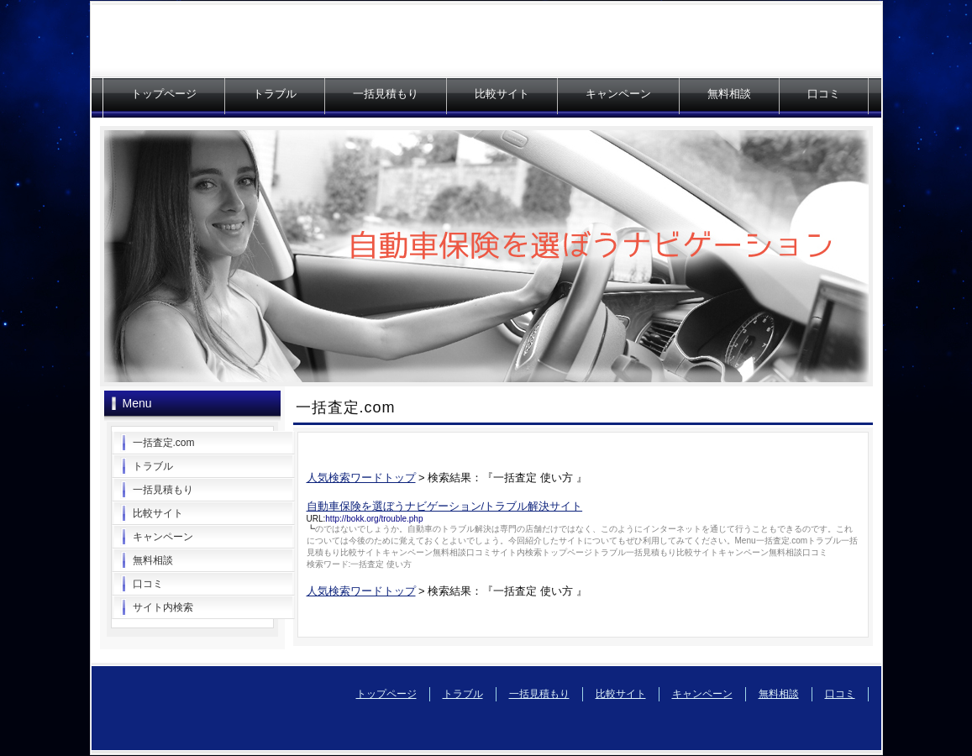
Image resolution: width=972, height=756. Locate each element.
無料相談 (729, 93)
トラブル (275, 93)
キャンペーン (618, 93)
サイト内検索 (163, 607)
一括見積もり (385, 93)
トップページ (164, 93)
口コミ (823, 93)
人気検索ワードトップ (361, 477)
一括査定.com (164, 443)
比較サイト (502, 93)
